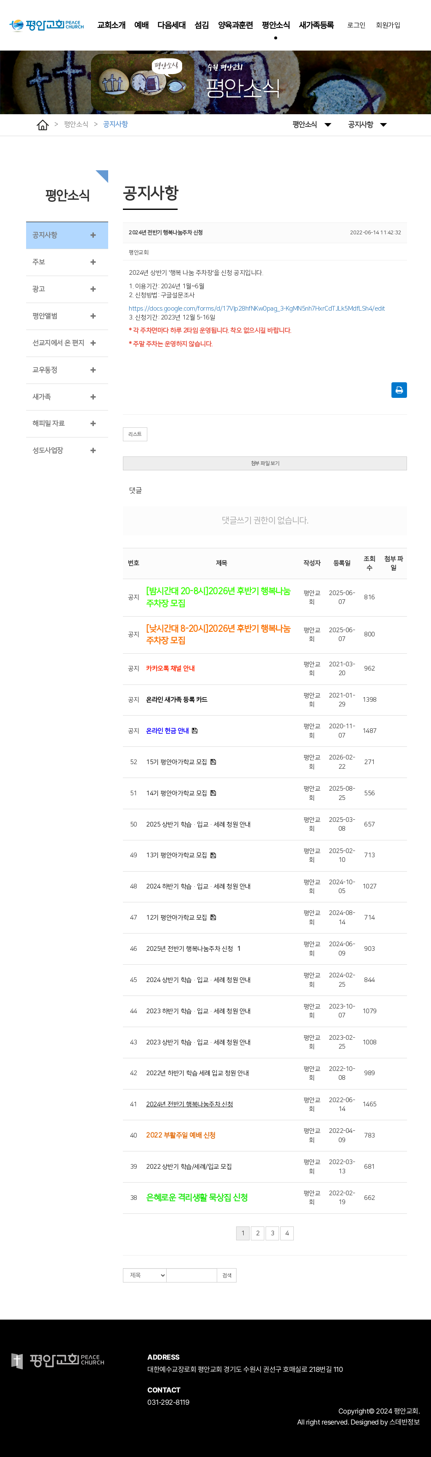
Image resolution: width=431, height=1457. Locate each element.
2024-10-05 (342, 887)
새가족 (41, 397)
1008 (369, 1042)
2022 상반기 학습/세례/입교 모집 (189, 1166)
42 (133, 1073)
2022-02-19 (342, 1198)
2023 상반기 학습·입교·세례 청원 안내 (198, 1042)
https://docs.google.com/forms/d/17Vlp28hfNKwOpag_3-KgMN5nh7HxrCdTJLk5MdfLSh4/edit (257, 308)
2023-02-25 (342, 1042)
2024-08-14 (342, 918)
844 (369, 980)
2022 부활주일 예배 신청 (181, 1135)
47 (133, 917)
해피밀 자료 (48, 423)
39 (133, 1166)
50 (133, 824)
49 (133, 855)
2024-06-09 (342, 949)
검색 (226, 1275)
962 (369, 668)
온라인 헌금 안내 (167, 731)
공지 (133, 597)
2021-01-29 (342, 700)
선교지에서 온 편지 (58, 343)
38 (133, 1198)
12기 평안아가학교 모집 (177, 917)
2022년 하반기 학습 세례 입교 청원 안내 (197, 1073)
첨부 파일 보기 (265, 463)
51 (133, 793)
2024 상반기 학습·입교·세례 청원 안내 (198, 980)
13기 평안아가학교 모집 (177, 855)
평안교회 (312, 598)
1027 (369, 886)
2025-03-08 (342, 824)
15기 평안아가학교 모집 (177, 762)
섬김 (201, 25)
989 (369, 1073)
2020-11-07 (342, 731)
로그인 (356, 25)
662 (369, 1198)
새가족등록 (316, 25)
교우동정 (44, 370)
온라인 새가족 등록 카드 (177, 699)
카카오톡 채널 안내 (170, 668)
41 (133, 1104)
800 (369, 634)
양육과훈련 (235, 25)
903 (369, 949)
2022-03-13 (342, 1167)
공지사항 (367, 123)
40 (133, 1135)
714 (369, 917)
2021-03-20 (342, 669)
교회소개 (111, 25)
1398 (369, 699)
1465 (369, 1104)
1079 (369, 1011)
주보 (38, 262)
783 (369, 1135)
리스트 (135, 434)
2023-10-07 (342, 1011)
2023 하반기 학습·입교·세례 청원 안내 (198, 1011)
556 (369, 793)
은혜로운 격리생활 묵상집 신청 (196, 1197)
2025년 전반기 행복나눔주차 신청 (189, 949)
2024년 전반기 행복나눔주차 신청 (189, 1104)
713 (369, 855)
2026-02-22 (342, 762)
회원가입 (388, 25)
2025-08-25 (342, 793)
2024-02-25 (342, 980)
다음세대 (171, 25)
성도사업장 (47, 450)
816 (369, 597)
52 (133, 762)
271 (369, 762)
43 (133, 1042)
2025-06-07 (342, 598)
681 (369, 1166)
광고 (38, 289)
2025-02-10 (342, 856)
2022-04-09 (342, 1135)
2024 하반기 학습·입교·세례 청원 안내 (198, 886)
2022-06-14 (342, 1105)
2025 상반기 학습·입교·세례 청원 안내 (198, 824)
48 (133, 886)
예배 (141, 25)
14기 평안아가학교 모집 (177, 793)
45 (133, 980)
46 (133, 949)
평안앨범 (44, 316)
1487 (369, 731)
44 (133, 1011)
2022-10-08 (342, 1073)
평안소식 (276, 25)
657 (369, 824)
